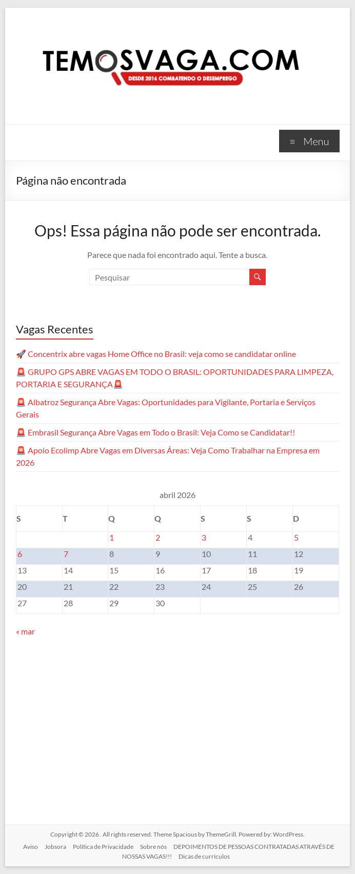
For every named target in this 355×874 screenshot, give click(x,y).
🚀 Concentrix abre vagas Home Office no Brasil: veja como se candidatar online (156, 354)
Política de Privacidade (103, 846)
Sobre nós (153, 846)
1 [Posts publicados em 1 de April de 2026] (111, 537)
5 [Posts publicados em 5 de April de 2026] (296, 537)
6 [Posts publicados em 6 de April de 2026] (19, 554)
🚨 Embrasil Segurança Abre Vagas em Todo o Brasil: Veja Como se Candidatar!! (155, 432)
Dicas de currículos (204, 856)
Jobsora (55, 846)
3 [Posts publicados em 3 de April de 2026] (204, 537)
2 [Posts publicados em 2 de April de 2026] (157, 537)
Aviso (30, 846)
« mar (25, 631)
